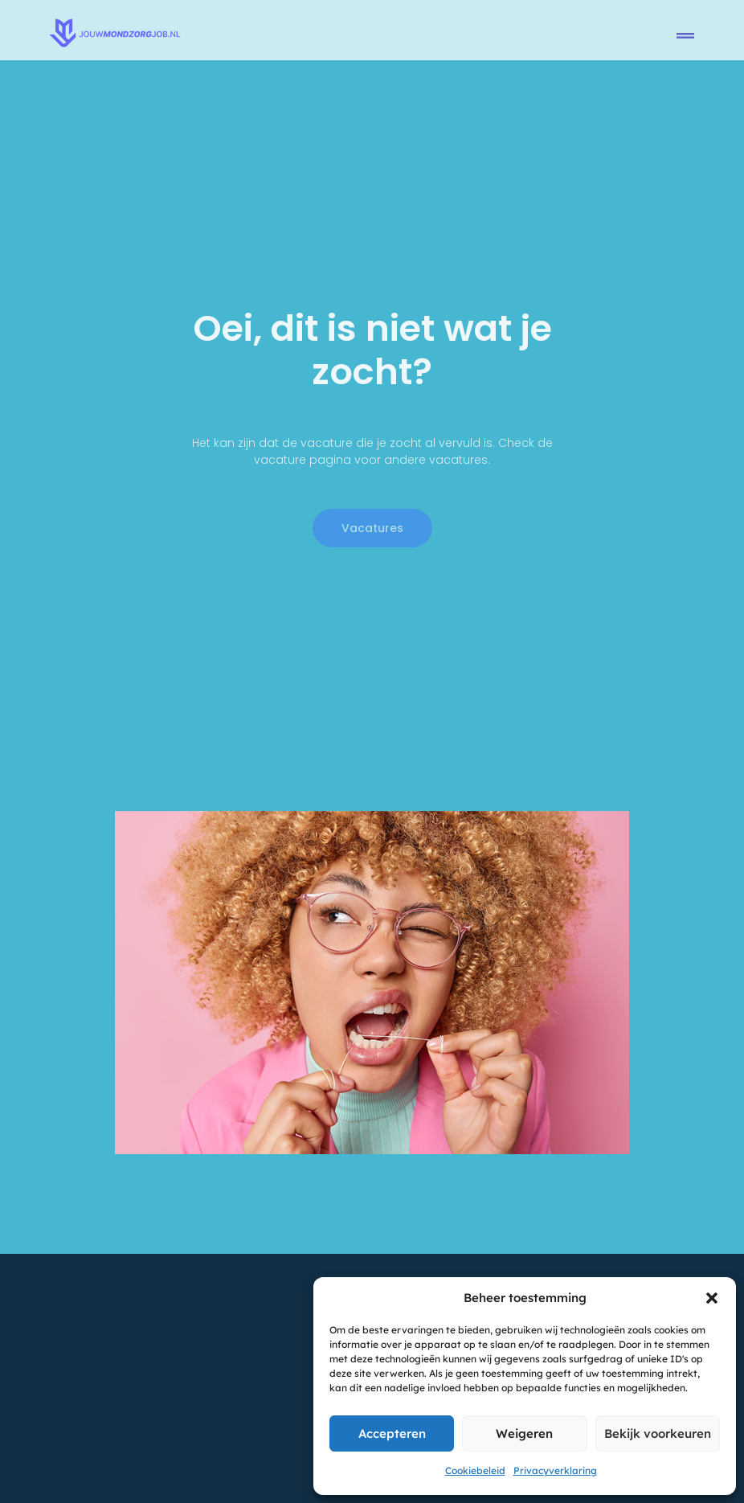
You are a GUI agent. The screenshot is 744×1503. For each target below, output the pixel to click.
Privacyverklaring (555, 1470)
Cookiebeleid (475, 1470)
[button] (712, 1298)
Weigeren (524, 1433)
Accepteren (392, 1433)
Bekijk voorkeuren (657, 1433)
